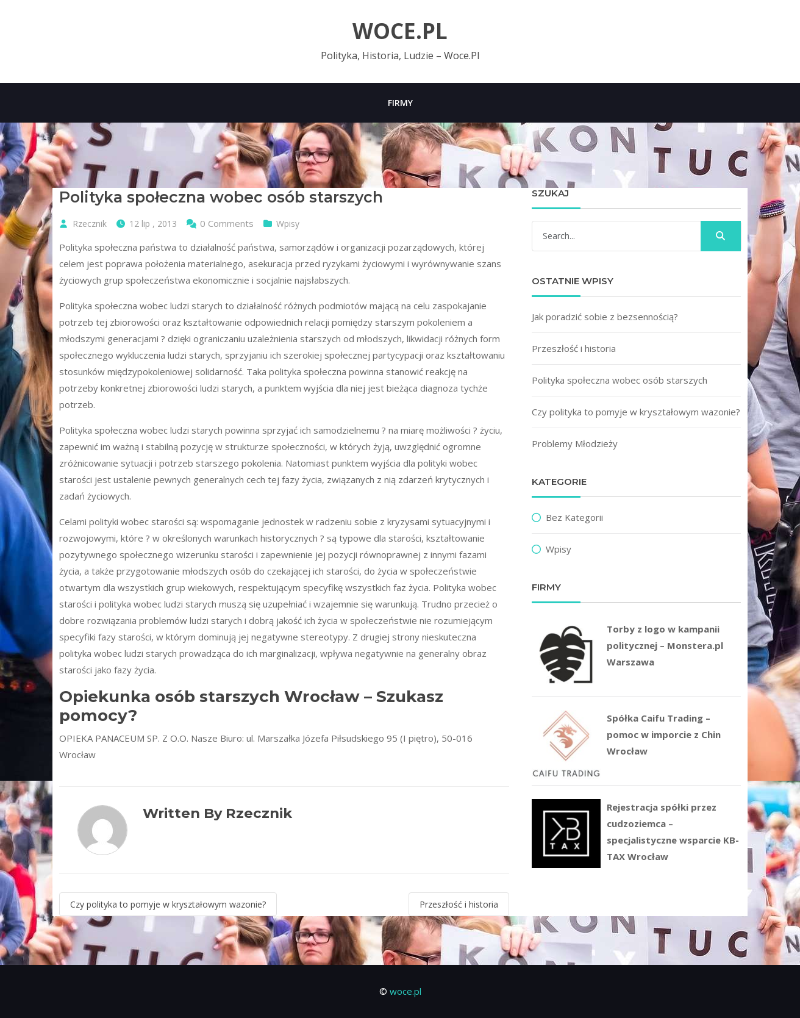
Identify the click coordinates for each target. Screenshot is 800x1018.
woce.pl (400, 31)
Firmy (400, 103)
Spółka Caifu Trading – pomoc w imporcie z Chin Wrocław (664, 734)
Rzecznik (90, 223)
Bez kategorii (574, 517)
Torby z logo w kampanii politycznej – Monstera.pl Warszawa (665, 645)
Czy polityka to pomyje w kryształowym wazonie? (168, 904)
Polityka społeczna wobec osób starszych (619, 380)
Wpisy (287, 223)
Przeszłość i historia (459, 904)
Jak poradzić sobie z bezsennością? (605, 316)
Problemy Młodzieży (575, 443)
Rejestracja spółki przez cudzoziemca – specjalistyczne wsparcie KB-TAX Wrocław (673, 831)
